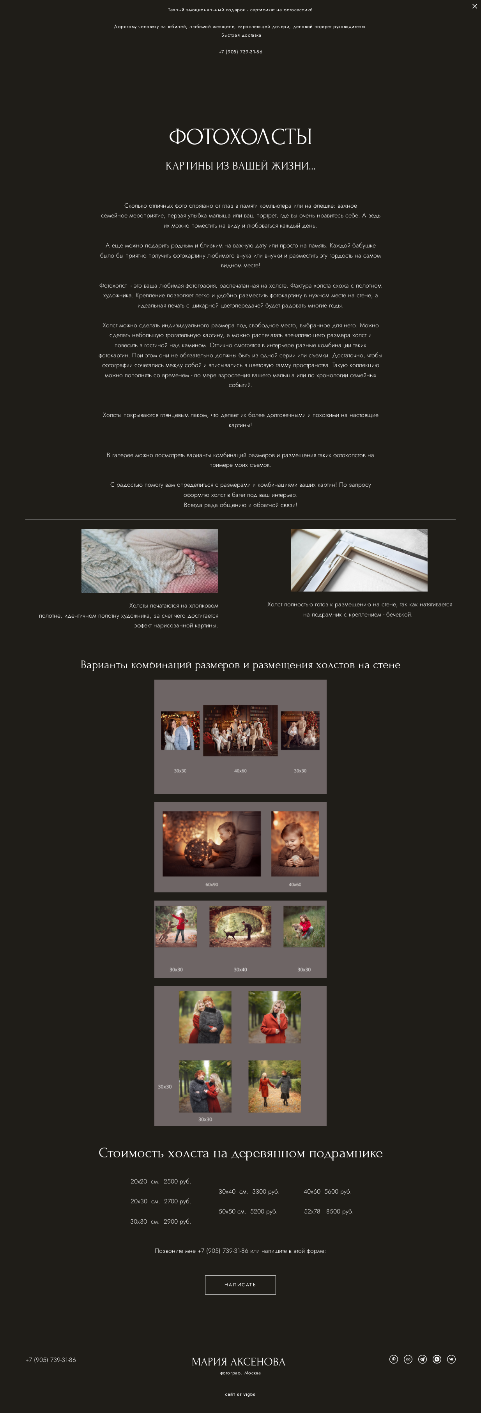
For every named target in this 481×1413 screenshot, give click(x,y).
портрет (266, 215)
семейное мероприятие (132, 215)
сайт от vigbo (240, 1395)
